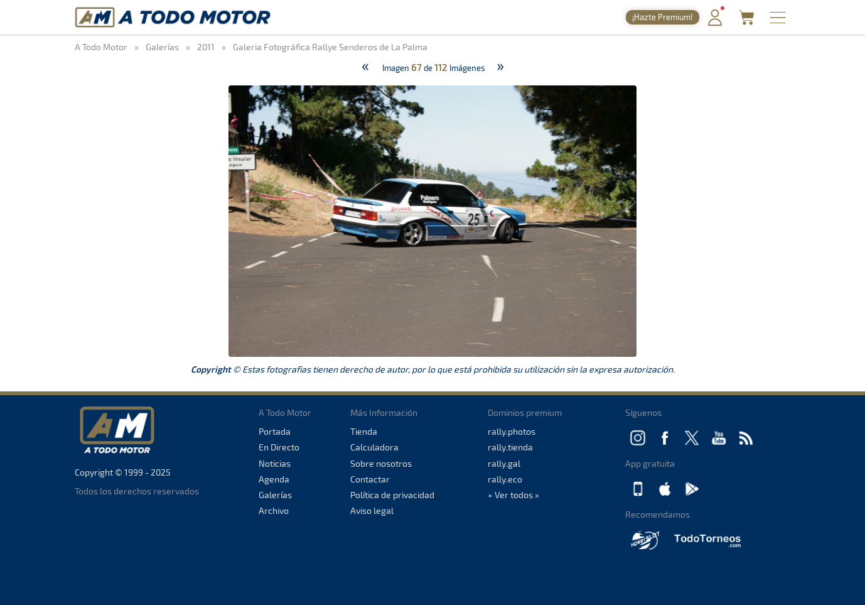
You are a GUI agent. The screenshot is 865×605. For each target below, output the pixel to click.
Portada (275, 431)
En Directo (279, 447)
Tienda (363, 431)
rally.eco (505, 479)
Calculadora (374, 447)
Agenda (274, 479)
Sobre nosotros (381, 463)
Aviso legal (372, 510)
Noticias (275, 463)
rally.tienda (510, 447)
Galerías (275, 494)
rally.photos (511, 431)
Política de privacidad (392, 494)
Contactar (370, 479)
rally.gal (504, 463)
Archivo (274, 510)
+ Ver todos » (513, 494)
